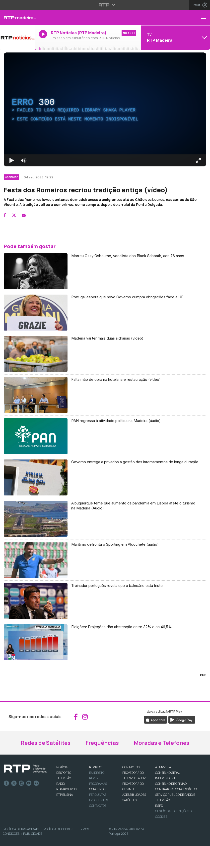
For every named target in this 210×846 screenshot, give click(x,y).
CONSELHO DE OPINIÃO (171, 784)
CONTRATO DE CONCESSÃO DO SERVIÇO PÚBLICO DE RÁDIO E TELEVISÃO (176, 794)
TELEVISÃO (63, 778)
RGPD (159, 806)
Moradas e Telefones (161, 743)
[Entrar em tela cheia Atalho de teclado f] (198, 160)
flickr (36, 783)
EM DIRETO (96, 773)
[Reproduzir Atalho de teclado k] (12, 160)
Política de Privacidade (22, 829)
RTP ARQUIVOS (66, 789)
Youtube (29, 783)
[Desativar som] (24, 160)
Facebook (6, 783)
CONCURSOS (98, 789)
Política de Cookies (58, 829)
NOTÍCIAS (62, 767)
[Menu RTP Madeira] (205, 17)
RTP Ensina (64, 795)
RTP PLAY (95, 767)
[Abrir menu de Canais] (175, 37)
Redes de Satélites (45, 743)
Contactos (97, 806)
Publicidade (32, 834)
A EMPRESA (163, 767)
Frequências (102, 743)
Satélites (129, 800)
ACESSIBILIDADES (134, 795)
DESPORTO (63, 773)
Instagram (21, 783)
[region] (105, 109)
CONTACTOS (131, 767)
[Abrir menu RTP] (105, 4)
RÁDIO (60, 784)
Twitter (14, 783)
